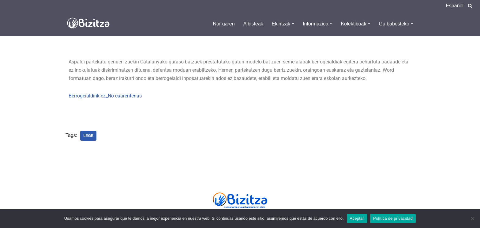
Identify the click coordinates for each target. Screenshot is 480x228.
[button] (293, 23)
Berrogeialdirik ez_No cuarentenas (105, 96)
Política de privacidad (393, 218)
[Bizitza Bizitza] (90, 24)
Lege (88, 136)
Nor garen (224, 23)
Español (454, 5)
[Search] (470, 5)
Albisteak (253, 23)
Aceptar (357, 218)
